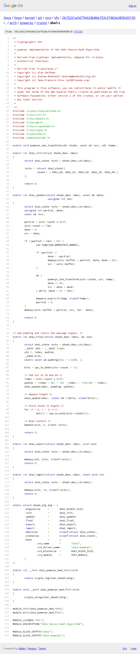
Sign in (132, 5)
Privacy (32, 648)
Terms (42, 648)
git (40, 17)
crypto (42, 23)
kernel (30, 17)
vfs (56, 17)
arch (13, 23)
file (78, 31)
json (133, 648)
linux (7, 17)
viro (48, 17)
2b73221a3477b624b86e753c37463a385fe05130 (98, 17)
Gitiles (22, 648)
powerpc (27, 23)
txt (124, 648)
